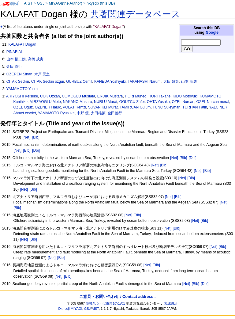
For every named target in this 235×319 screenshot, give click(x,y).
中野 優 (83, 113)
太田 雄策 (171, 81)
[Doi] (36, 150)
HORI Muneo (136, 96)
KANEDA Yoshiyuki (110, 81)
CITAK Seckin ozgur (47, 81)
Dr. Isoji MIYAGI (70, 308)
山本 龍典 (189, 81)
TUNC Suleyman (167, 107)
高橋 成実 (35, 59)
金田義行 (114, 113)
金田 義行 (14, 66)
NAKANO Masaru (77, 102)
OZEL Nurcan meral (212, 102)
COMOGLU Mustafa (78, 96)
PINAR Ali (14, 52)
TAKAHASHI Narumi (144, 81)
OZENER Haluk (48, 107)
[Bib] (35, 137)
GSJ (40, 3)
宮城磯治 (170, 303)
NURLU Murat (105, 102)
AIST (28, 3)
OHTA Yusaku (158, 102)
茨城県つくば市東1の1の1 (105, 303)
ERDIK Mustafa (110, 96)
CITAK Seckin (17, 81)
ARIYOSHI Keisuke (22, 96)
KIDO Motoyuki (185, 96)
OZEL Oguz (23, 107)
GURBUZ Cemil (79, 81)
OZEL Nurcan (183, 102)
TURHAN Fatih (194, 107)
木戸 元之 (42, 74)
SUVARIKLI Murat (103, 107)
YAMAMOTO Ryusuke (56, 113)
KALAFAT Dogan (22, 44)
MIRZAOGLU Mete (45, 102)
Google (212, 32)
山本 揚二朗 (16, 59)
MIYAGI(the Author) (65, 3)
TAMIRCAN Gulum (135, 107)
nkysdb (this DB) (101, 3)
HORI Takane (159, 96)
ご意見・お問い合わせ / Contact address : (117, 296)
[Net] (26, 137)
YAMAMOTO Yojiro (21, 89)
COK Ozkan (50, 96)
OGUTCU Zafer (132, 102)
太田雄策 (98, 113)
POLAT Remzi (74, 107)
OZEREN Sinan (19, 74)
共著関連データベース (135, 14)
